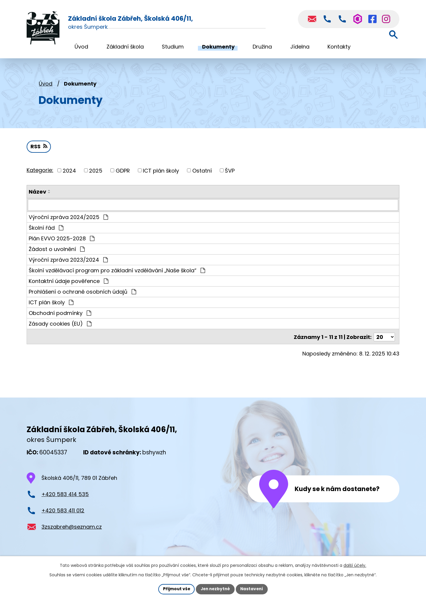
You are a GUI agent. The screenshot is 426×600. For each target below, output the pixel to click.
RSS (38, 148)
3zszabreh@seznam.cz (71, 527)
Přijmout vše (175, 589)
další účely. (354, 565)
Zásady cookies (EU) (60, 325)
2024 (69, 172)
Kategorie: (40, 171)
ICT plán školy (161, 172)
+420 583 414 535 (65, 494)
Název (37, 193)
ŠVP (230, 172)
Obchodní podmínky (60, 314)
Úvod (45, 85)
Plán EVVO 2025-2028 (61, 240)
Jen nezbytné (215, 589)
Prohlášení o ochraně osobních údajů (82, 293)
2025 (95, 172)
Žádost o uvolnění (57, 250)
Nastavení (253, 589)
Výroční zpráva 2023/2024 (68, 261)
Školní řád (46, 229)
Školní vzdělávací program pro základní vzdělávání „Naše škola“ (117, 272)
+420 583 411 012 (62, 511)
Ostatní (202, 172)
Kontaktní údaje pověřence (68, 282)
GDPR (123, 172)
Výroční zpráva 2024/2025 (68, 218)
